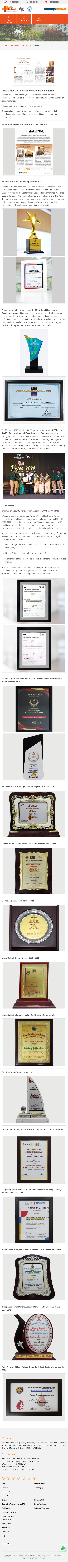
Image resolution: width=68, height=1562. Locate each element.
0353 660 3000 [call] (54, 2)
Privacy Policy (6, 1544)
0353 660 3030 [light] (34, 2)
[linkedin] (18, 1478)
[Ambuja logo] (54, 9)
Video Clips (5, 1531)
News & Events (6, 1519)
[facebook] (3, 1478)
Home (4, 45)
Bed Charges (6, 1508)
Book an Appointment (40, 1504)
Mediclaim (37, 1496)
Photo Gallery (6, 1527)
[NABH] (21, 9)
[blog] (34, 1478)
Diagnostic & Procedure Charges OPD (13, 1504)
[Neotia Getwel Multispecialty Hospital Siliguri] (9, 9)
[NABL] (29, 9)
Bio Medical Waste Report (42, 1508)
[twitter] (24, 1478)
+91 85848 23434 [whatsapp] (14, 2)
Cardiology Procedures (9, 1512)
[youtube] (13, 1478)
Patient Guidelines (7, 1516)
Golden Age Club (39, 1500)
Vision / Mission (7, 1496)
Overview (5, 1488)
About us (15, 45)
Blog (3, 1536)
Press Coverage (7, 1523)
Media (26, 45)
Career (4, 1540)
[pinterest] (29, 1478)
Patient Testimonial (40, 1492)
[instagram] (8, 1478)
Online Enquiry (38, 1488)
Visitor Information (39, 1484)
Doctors (4, 1500)
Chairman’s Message (8, 1492)
